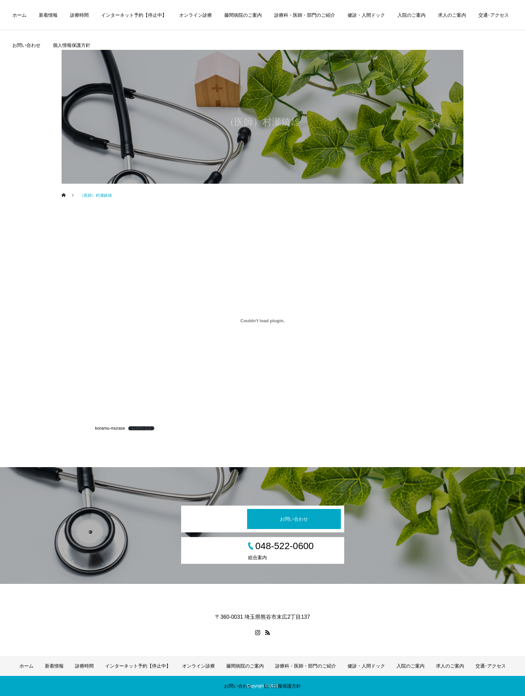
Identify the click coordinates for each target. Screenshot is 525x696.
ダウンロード (141, 428)
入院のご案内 (411, 15)
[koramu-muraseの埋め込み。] (262, 320)
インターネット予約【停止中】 (134, 15)
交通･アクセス (493, 15)
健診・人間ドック (366, 15)
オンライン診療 (195, 15)
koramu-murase (110, 428)
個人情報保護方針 (71, 45)
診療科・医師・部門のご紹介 (304, 15)
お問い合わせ (26, 45)
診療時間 (79, 15)
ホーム (19, 15)
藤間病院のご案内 (243, 15)
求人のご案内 (452, 15)
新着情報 (48, 15)
